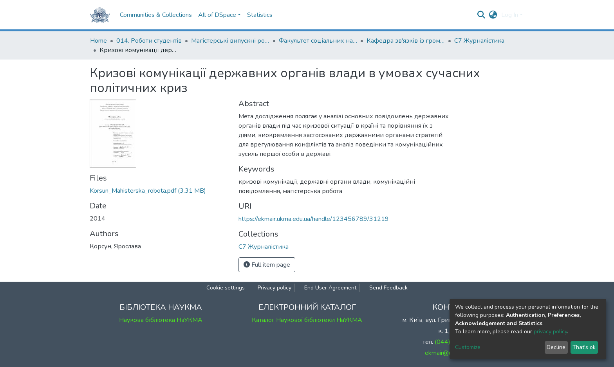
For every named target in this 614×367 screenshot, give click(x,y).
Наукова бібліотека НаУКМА (160, 320)
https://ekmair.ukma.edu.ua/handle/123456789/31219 (313, 219)
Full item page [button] (267, 264)
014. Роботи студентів (149, 40)
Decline (556, 347)
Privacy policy (274, 287)
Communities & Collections (156, 15)
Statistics (260, 15)
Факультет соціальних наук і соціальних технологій (318, 40)
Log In (509, 15)
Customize (467, 347)
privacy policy (550, 331)
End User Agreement (330, 287)
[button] (493, 15)
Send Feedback (388, 287)
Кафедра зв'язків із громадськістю (406, 40)
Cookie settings (225, 287)
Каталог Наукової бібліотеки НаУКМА (307, 320)
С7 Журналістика (479, 40)
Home (98, 40)
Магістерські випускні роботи (230, 40)
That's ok (584, 347)
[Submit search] (481, 15)
